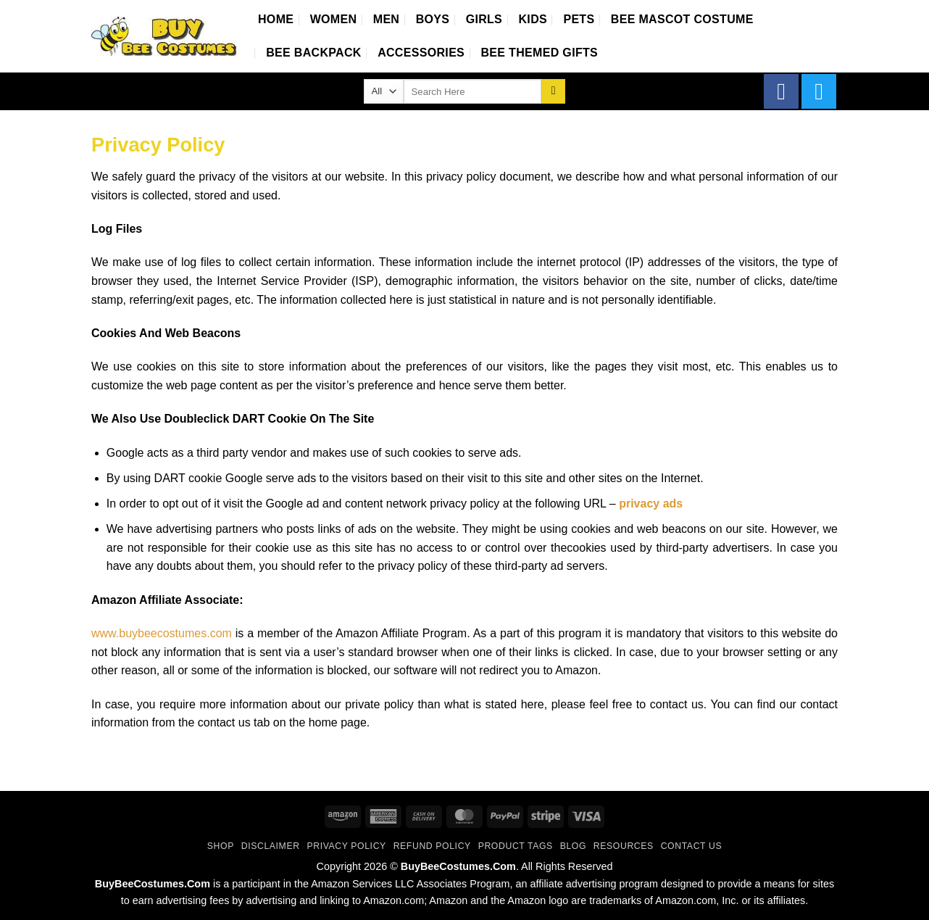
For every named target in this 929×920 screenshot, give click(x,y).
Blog (573, 846)
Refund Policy (432, 846)
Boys (433, 19)
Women (333, 19)
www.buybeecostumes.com (161, 633)
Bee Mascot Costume (682, 19)
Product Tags (515, 846)
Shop (220, 846)
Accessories (421, 52)
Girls (484, 19)
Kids (533, 19)
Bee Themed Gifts (540, 52)
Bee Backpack (314, 52)
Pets (578, 19)
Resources (623, 846)
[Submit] (553, 91)
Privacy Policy (346, 846)
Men (386, 19)
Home (275, 19)
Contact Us (691, 846)
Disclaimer (270, 846)
